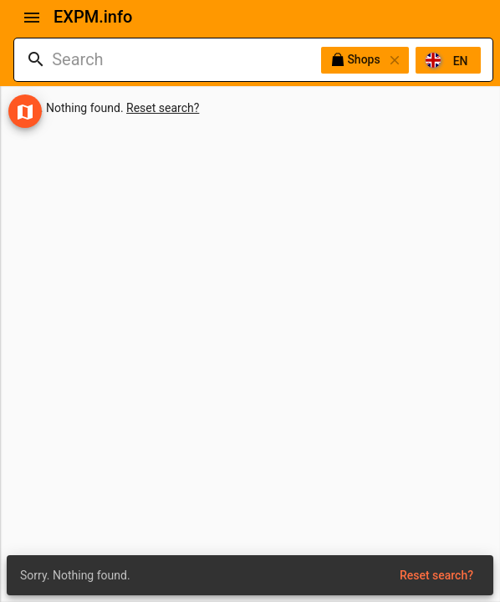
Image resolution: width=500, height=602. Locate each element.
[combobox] (186, 59)
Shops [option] (365, 60)
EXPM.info (93, 17)
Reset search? (162, 108)
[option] (448, 60)
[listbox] (401, 60)
